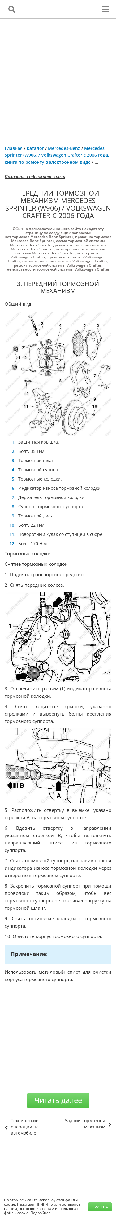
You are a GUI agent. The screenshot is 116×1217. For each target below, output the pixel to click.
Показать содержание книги (35, 176)
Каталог (35, 148)
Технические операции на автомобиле (25, 1127)
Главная (14, 148)
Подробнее (40, 1212)
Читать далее (58, 1100)
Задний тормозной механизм (85, 1124)
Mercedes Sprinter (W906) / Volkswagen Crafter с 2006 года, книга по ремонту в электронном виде (57, 155)
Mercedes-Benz (64, 148)
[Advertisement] (58, 79)
